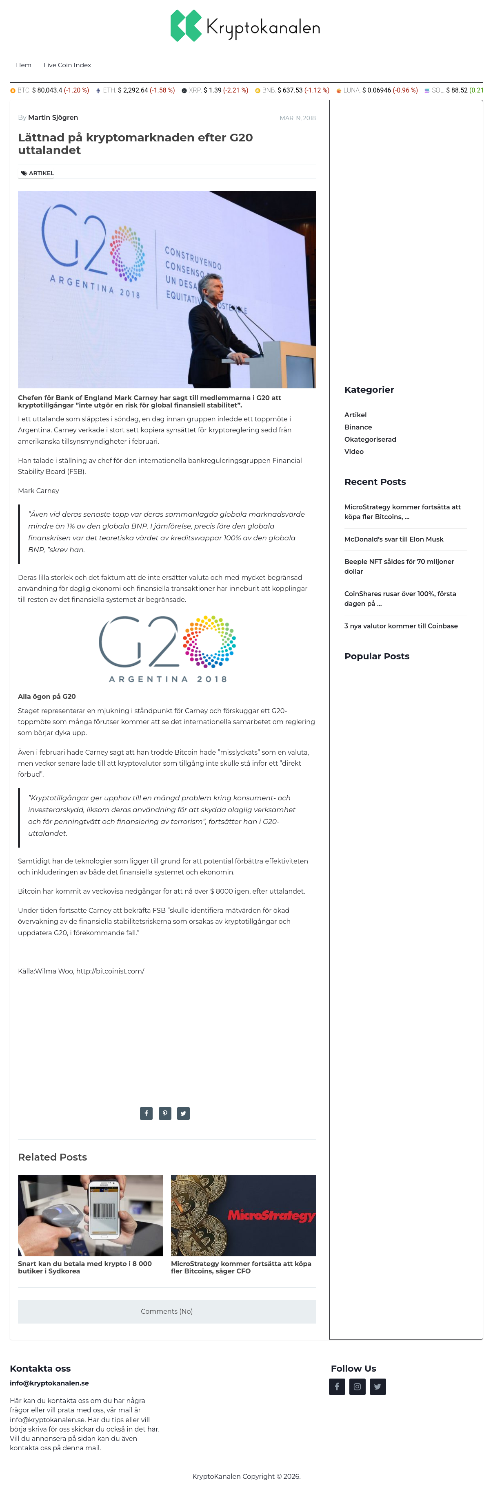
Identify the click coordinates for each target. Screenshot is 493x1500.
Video (354, 452)
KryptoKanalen (216, 1478)
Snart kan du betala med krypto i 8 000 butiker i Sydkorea (85, 1267)
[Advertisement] (167, 1042)
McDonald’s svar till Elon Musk (395, 539)
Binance (358, 427)
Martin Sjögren (53, 117)
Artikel (41, 173)
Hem (24, 65)
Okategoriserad (370, 439)
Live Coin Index (69, 65)
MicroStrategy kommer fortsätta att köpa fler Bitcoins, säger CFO (241, 1267)
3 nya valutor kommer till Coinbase (402, 626)
